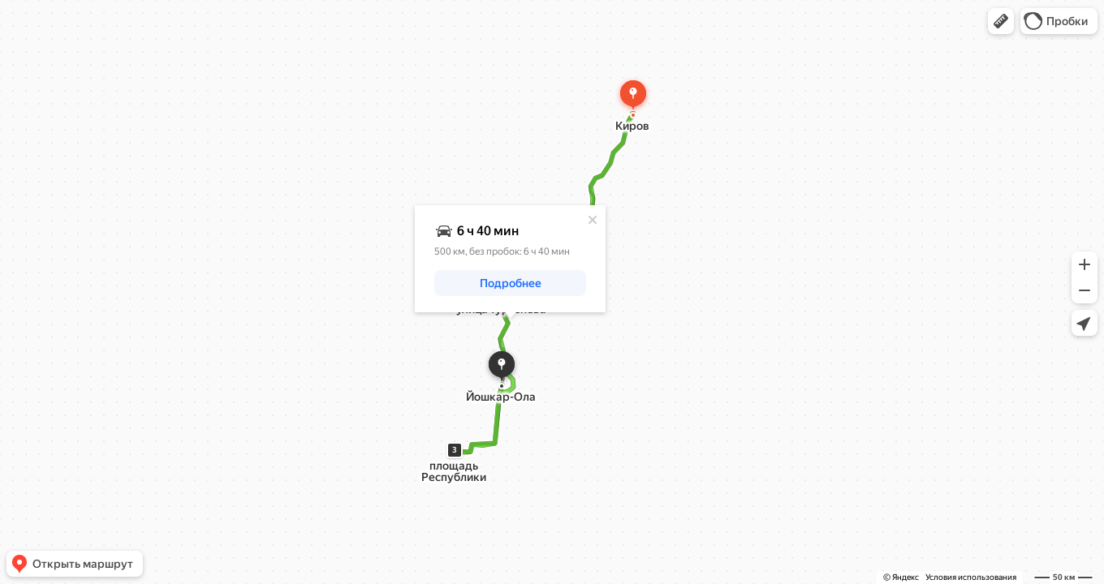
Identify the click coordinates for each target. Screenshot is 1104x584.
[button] (1001, 21)
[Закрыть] (592, 219)
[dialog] (510, 258)
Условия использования (970, 577)
